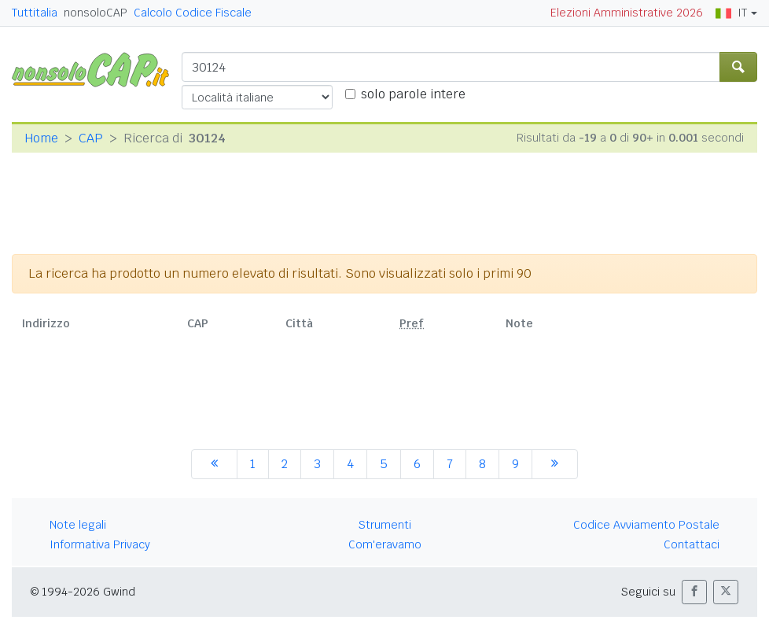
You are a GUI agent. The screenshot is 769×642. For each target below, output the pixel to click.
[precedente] (214, 464)
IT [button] (731, 13)
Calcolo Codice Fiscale (193, 13)
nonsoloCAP (95, 13)
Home (41, 138)
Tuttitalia (34, 13)
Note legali (78, 525)
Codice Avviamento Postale (646, 525)
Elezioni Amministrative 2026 (626, 13)
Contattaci (691, 544)
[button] (694, 592)
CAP (91, 138)
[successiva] (555, 464)
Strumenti (385, 525)
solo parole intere (413, 94)
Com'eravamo (384, 544)
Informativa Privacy (100, 544)
